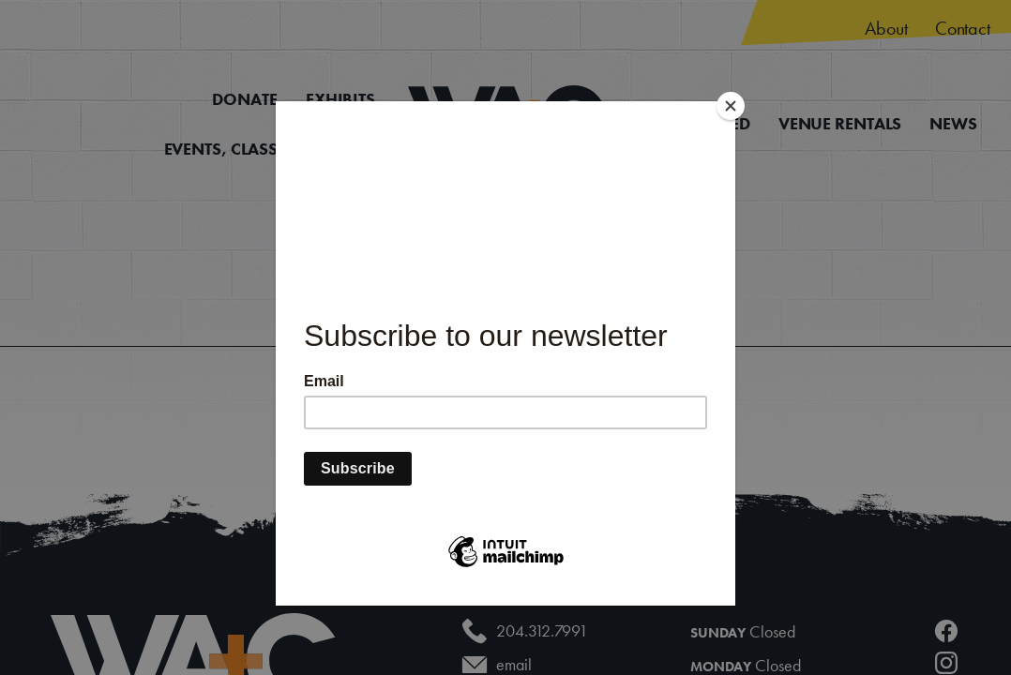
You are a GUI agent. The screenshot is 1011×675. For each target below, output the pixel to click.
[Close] (731, 106)
